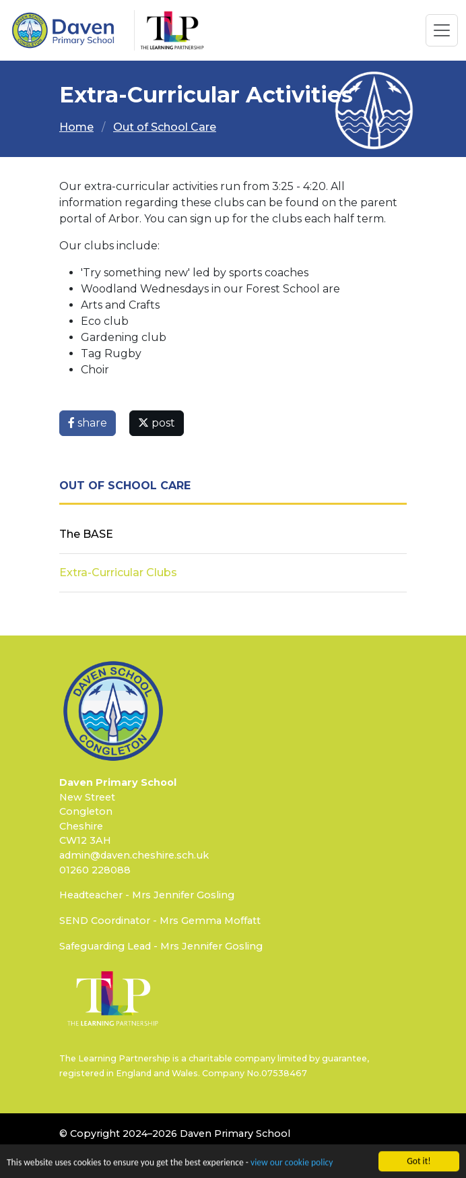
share (87, 422)
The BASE (86, 534)
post (156, 422)
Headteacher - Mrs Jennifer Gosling (146, 895)
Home (76, 127)
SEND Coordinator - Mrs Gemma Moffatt (160, 920)
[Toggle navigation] (442, 30)
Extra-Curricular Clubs (118, 572)
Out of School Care (164, 127)
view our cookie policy (292, 1165)
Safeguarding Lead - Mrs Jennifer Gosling (161, 946)
